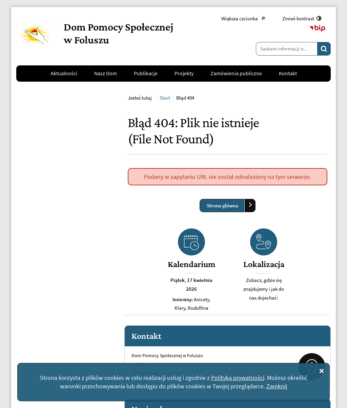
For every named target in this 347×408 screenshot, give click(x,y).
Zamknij (276, 386)
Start (165, 186)
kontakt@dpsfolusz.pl (45, 308)
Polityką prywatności (237, 378)
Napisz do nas (42, 324)
